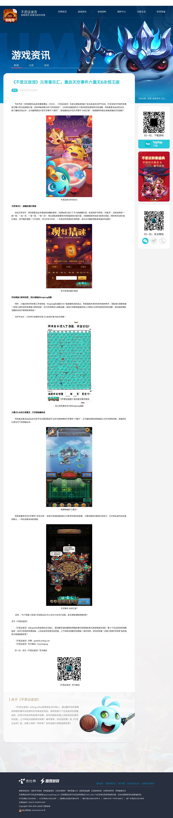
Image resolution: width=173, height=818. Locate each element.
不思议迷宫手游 (10, 16)
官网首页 (62, 12)
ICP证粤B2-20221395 (47, 799)
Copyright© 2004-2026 (28, 806)
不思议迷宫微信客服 (162, 241)
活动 (46, 66)
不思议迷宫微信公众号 (145, 241)
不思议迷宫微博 (154, 241)
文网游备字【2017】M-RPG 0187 (32, 802)
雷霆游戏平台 (110, 783)
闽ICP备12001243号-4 (91, 799)
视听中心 (121, 12)
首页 (150, 99)
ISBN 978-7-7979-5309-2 (113, 799)
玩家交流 (141, 12)
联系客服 (161, 12)
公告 (31, 66)
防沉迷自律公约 (133, 783)
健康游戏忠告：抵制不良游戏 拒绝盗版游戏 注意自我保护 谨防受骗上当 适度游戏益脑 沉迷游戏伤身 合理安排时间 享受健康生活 (72, 791)
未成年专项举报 (148, 783)
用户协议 (121, 783)
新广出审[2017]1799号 (135, 799)
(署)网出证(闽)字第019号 (69, 799)
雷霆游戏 (46, 806)
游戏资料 (102, 12)
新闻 (16, 66)
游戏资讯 (82, 12)
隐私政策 (99, 783)
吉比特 (40, 806)
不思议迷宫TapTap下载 (154, 144)
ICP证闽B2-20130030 (27, 799)
